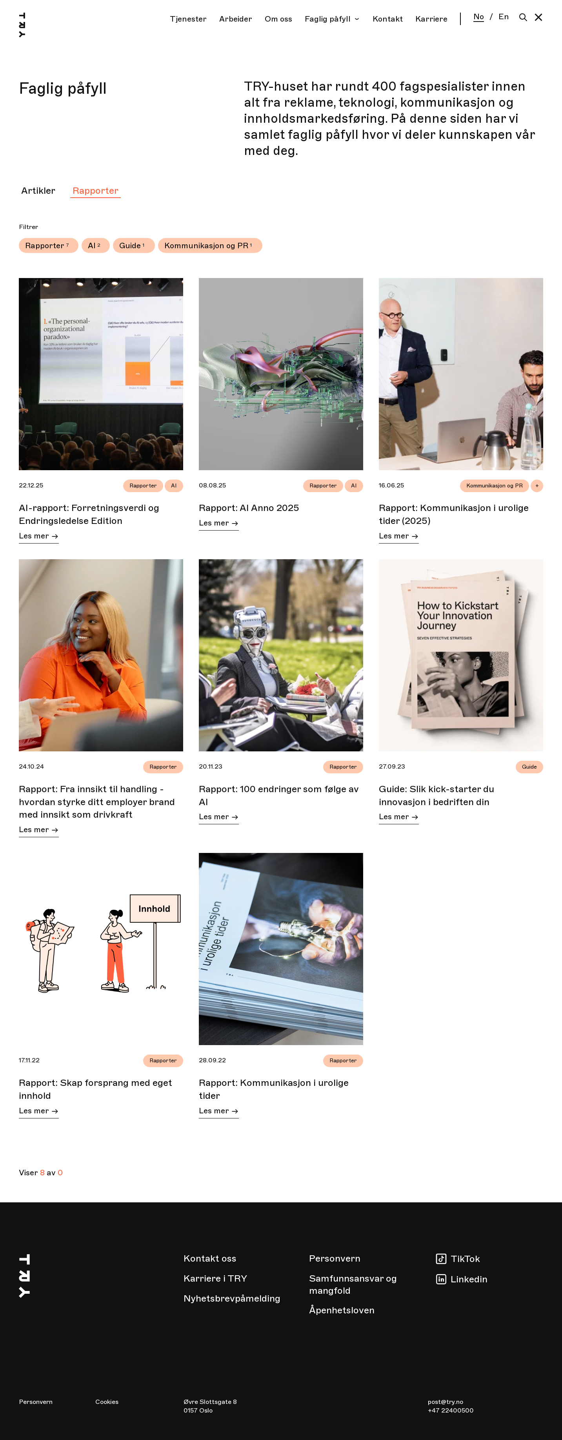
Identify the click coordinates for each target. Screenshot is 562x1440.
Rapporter (44, 246)
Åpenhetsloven (342, 1310)
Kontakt (388, 19)
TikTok (465, 1259)
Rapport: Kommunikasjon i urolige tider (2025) (454, 514)
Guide (130, 246)
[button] (538, 17)
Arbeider (235, 19)
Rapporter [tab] (95, 190)
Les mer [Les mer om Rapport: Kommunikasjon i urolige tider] (219, 1112)
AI (92, 246)
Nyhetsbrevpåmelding (232, 1298)
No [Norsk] (478, 17)
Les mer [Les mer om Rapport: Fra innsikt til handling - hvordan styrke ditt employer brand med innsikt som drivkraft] (39, 831)
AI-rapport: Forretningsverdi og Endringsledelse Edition (89, 514)
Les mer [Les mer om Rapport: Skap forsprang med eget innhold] (39, 1112)
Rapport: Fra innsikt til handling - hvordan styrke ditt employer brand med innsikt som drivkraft (97, 801)
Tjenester (188, 19)
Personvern (334, 1258)
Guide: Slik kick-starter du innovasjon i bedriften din (436, 795)
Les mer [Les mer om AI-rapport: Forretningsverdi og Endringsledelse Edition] (39, 537)
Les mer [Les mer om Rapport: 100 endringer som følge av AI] (219, 818)
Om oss (278, 19)
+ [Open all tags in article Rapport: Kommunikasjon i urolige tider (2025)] (537, 485)
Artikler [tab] (38, 190)
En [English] (503, 17)
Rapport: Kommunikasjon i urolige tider (274, 1089)
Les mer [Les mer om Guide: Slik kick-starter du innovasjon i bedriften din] (399, 818)
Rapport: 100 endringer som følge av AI (279, 795)
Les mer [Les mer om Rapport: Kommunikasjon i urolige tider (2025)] (399, 537)
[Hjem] (30, 26)
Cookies (106, 1402)
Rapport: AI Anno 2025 (249, 508)
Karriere (431, 19)
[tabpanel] (281, 700)
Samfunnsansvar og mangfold (353, 1284)
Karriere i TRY (215, 1278)
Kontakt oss (210, 1258)
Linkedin (469, 1279)
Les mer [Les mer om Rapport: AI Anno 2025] (219, 524)
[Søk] (521, 17)
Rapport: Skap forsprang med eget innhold (95, 1089)
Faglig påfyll (332, 19)
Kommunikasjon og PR (206, 246)
